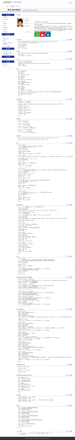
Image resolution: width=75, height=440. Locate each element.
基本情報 (5, 17)
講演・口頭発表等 (7, 46)
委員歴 (5, 63)
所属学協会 (6, 27)
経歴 (4, 25)
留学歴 (5, 23)
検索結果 (12, 6)
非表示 (71, 39)
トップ (7, 6)
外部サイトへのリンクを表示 (24, 166)
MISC (5, 40)
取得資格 (5, 31)
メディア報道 (6, 66)
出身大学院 (6, 19)
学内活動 (5, 59)
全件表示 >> (19, 95)
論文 (4, 36)
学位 (4, 21)
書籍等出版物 (6, 38)
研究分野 (5, 29)
